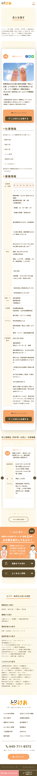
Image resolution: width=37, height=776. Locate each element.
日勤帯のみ (5, 675)
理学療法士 (5, 621)
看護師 (14, 619)
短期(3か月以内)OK (24, 675)
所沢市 (23, 29)
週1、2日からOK (14, 679)
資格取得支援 (6, 686)
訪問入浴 (21, 656)
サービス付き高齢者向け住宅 (11, 645)
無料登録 (7, 736)
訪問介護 (13, 656)
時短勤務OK (10, 684)
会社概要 (24, 722)
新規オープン (16, 686)
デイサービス (26, 645)
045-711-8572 (18, 746)
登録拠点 (23, 727)
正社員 (8, 631)
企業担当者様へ (25, 718)
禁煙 (3, 684)
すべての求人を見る (18, 519)
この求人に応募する (18, 118)
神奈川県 (11, 609)
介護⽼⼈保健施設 (19, 647)
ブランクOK (5, 668)
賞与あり (28, 684)
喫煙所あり (5, 677)
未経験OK (26, 681)
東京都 (4, 609)
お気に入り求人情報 (26, 713)
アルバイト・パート (19, 631)
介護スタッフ (6, 619)
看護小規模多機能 (24, 649)
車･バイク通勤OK (7, 670)
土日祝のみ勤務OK (17, 677)
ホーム (4, 29)
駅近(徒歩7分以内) (7, 681)
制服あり (4, 672)
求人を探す (7, 718)
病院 (29, 652)
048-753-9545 (18, 338)
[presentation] (2, 477)
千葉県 (17, 609)
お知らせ (23, 731)
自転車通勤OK (15, 668)
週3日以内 (12, 672)
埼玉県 (17, 29)
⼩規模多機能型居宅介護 (17, 654)
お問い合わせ (18, 757)
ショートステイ (7, 647)
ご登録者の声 (8, 731)
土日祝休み (18, 670)
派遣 (3, 631)
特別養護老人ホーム (8, 643)
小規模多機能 (22, 652)
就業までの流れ (9, 722)
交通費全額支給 (7, 666)
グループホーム (18, 640)
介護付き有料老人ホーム (9, 649)
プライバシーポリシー (10, 767)
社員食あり (19, 684)
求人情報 (10, 29)
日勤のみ (18, 681)
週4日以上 (25, 668)
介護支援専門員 (23, 619)
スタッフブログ (25, 736)
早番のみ (4, 679)
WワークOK (21, 672)
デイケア (4, 654)
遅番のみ (27, 677)
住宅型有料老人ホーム (9, 652)
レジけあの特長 (9, 713)
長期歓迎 (23, 666)
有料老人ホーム (7, 640)
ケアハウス (5, 656)
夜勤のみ (13, 675)
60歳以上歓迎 (28, 670)
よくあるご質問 (9, 727)
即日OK (16, 666)
